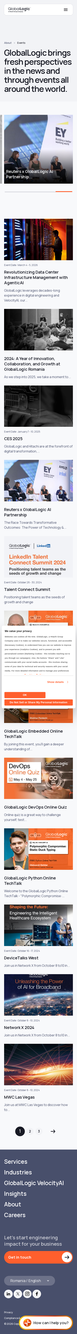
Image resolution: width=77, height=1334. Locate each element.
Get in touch (19, 1257)
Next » (53, 1131)
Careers (14, 1215)
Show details (55, 682)
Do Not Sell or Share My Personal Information (38, 702)
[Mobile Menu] (66, 9)
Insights (15, 1193)
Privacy (8, 1312)
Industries (18, 1172)
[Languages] (29, 1281)
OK (25, 694)
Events (21, 43)
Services (15, 1161)
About (7, 43)
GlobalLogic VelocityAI (34, 1183)
